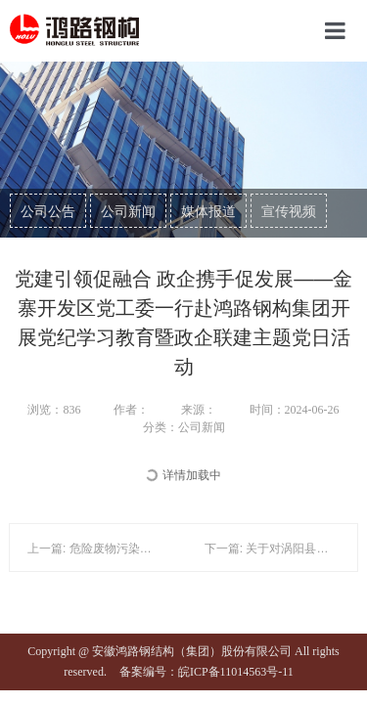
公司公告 (48, 211)
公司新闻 (128, 211)
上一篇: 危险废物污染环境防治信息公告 (130, 548)
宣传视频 (288, 211)
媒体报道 (208, 211)
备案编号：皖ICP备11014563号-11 (206, 672)
